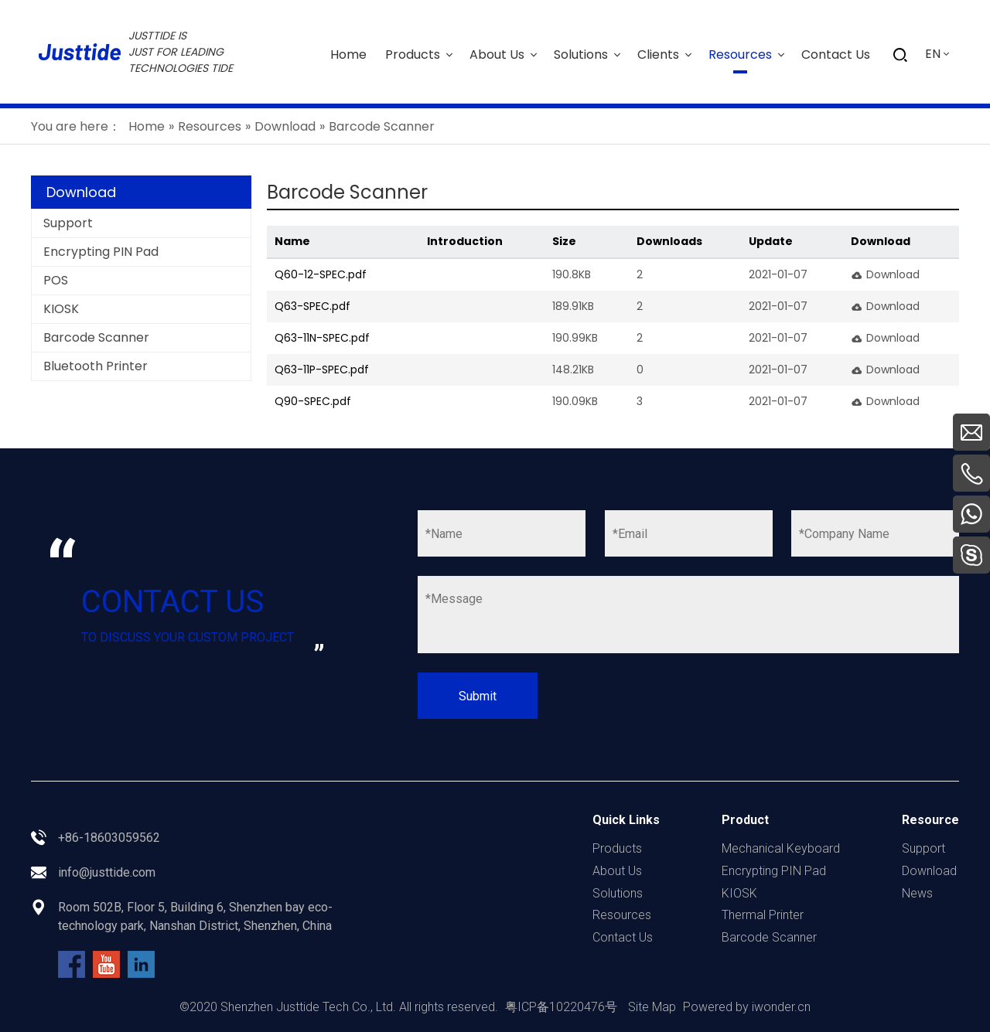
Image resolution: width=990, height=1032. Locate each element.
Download (893, 274)
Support (68, 223)
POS (55, 280)
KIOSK (61, 309)
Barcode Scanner (96, 337)
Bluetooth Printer (95, 366)
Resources (621, 915)
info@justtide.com (106, 872)
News (917, 893)
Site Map (652, 1007)
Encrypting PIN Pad (101, 252)
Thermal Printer (763, 915)
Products (617, 848)
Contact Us (622, 937)
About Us (617, 870)
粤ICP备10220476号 (561, 1007)
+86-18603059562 (109, 837)
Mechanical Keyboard (781, 848)
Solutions (617, 893)
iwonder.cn (781, 1007)
